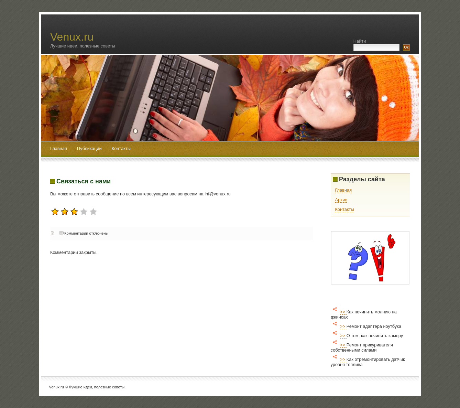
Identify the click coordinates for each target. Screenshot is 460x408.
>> (343, 311)
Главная (58, 148)
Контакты (121, 148)
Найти (359, 41)
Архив (341, 199)
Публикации (90, 148)
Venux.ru (72, 37)
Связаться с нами (83, 181)
